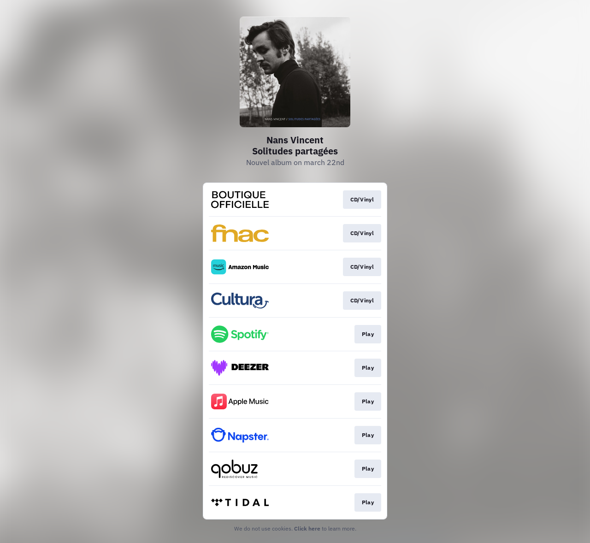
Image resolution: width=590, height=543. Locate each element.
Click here (307, 528)
